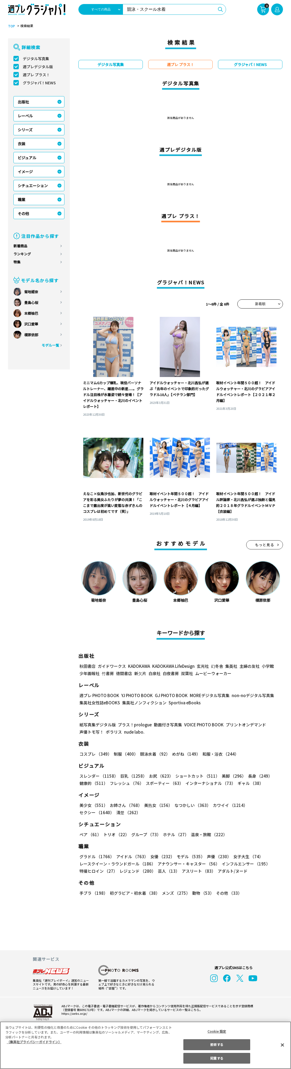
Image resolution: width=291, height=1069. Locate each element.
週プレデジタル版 (38, 66)
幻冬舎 (216, 666)
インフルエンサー (245, 864)
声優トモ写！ (91, 732)
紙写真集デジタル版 (97, 724)
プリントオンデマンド (243, 724)
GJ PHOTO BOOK (169, 695)
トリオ (116, 834)
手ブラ (93, 893)
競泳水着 (154, 754)
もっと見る (264, 544)
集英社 (230, 666)
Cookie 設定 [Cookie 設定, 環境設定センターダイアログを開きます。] (217, 1031)
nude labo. (134, 732)
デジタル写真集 (36, 58)
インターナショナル (209, 783)
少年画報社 (89, 673)
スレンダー (98, 776)
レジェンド (137, 871)
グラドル (96, 856)
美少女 (93, 805)
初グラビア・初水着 (134, 893)
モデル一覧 (50, 345)
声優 (217, 856)
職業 (21, 199)
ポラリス (114, 732)
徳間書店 (124, 673)
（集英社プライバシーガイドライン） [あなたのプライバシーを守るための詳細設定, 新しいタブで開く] (34, 1041)
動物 (201, 893)
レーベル (25, 115)
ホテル (175, 834)
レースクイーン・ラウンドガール (117, 864)
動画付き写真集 (167, 724)
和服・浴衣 (219, 754)
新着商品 (20, 245)
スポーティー (163, 783)
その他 (23, 213)
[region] (145, 1045)
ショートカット (195, 776)
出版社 (23, 101)
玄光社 (202, 666)
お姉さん (125, 805)
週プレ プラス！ (36, 74)
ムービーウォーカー (213, 673)
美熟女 (157, 805)
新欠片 (140, 673)
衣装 (21, 143)
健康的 (93, 783)
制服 (125, 754)
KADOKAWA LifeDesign (173, 666)
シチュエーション (33, 185)
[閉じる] (282, 1045)
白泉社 (154, 673)
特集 (16, 261)
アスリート (197, 871)
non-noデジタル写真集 (249, 695)
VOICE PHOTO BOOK (202, 724)
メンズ (175, 893)
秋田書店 (87, 666)
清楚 (91, 812)
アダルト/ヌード (231, 871)
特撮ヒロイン (98, 871)
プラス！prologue (134, 724)
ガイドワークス (112, 666)
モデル (189, 856)
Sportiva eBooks (183, 702)
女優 (161, 856)
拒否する (216, 1044)
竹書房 (108, 673)
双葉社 (187, 673)
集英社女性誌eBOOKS (99, 702)
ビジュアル (27, 157)
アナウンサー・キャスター (188, 864)
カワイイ (228, 805)
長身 (257, 776)
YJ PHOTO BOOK (135, 695)
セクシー (264, 805)
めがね (185, 754)
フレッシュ (126, 783)
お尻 (159, 776)
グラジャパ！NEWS (39, 82)
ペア (90, 834)
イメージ (25, 171)
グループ (145, 834)
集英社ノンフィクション (144, 702)
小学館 (267, 666)
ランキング (22, 253)
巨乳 (133, 776)
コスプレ (95, 754)
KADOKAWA (139, 666)
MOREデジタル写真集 (206, 695)
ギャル (249, 783)
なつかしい (191, 805)
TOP (11, 26)
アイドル (131, 856)
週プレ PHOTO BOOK (98, 695)
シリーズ (25, 129)
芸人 (168, 871)
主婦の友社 (249, 666)
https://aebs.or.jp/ (73, 1013)
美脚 (231, 776)
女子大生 (245, 856)
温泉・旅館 (207, 834)
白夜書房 (171, 673)
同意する (216, 1058)
